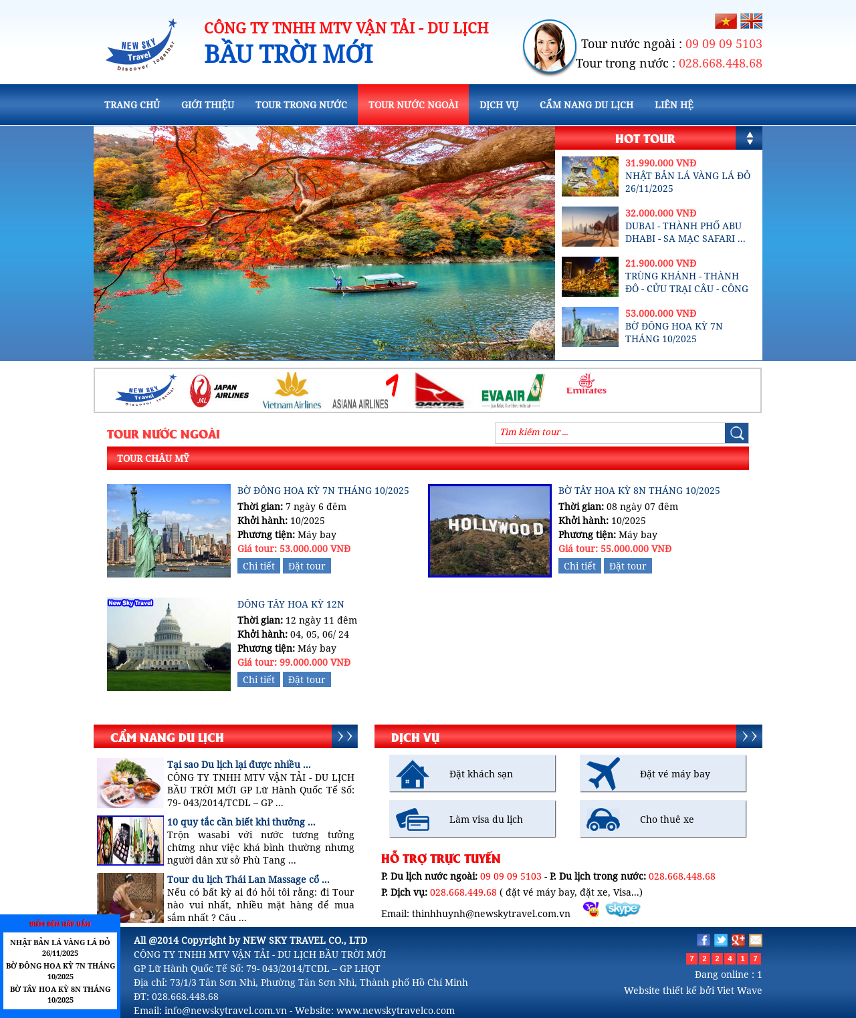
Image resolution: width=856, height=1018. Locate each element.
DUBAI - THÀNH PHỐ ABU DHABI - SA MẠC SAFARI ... (685, 232)
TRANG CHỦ (132, 104)
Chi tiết (259, 565)
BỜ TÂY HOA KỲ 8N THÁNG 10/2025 (639, 490)
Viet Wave (739, 990)
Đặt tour (307, 565)
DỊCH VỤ (498, 104)
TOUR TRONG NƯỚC (301, 104)
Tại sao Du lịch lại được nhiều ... (239, 764)
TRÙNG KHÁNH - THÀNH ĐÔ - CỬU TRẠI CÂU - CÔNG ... (686, 288)
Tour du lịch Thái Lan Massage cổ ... (248, 879)
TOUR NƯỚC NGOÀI (413, 104)
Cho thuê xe (667, 819)
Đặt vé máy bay (675, 773)
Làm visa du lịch (486, 819)
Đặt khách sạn (481, 773)
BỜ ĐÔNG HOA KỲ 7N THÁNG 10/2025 (674, 332)
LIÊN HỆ (674, 104)
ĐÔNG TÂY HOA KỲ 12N (290, 604)
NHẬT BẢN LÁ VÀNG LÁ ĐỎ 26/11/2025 (60, 947)
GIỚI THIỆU (207, 104)
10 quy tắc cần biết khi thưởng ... (241, 821)
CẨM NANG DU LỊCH (586, 104)
